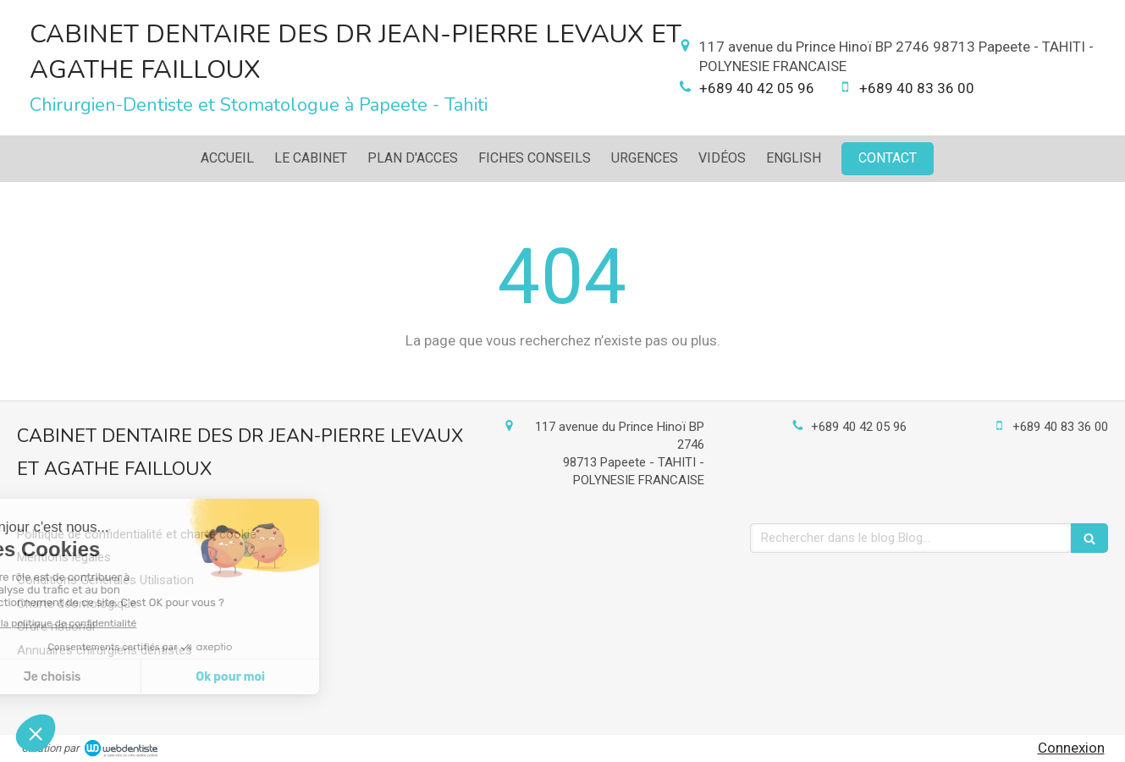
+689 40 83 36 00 (916, 88)
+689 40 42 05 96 (756, 88)
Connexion (1071, 747)
